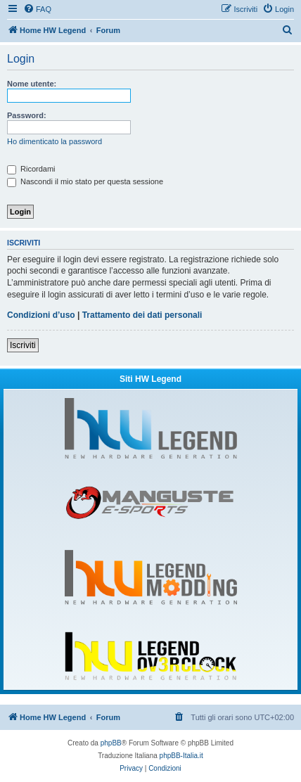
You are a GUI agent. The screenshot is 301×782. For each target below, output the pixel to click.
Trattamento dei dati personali (142, 315)
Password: (26, 115)
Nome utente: (31, 83)
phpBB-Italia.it (181, 755)
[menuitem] (37, 9)
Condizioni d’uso (41, 315)
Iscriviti (23, 345)
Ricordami (31, 169)
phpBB (111, 743)
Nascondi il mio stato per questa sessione (85, 181)
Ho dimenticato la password (54, 141)
